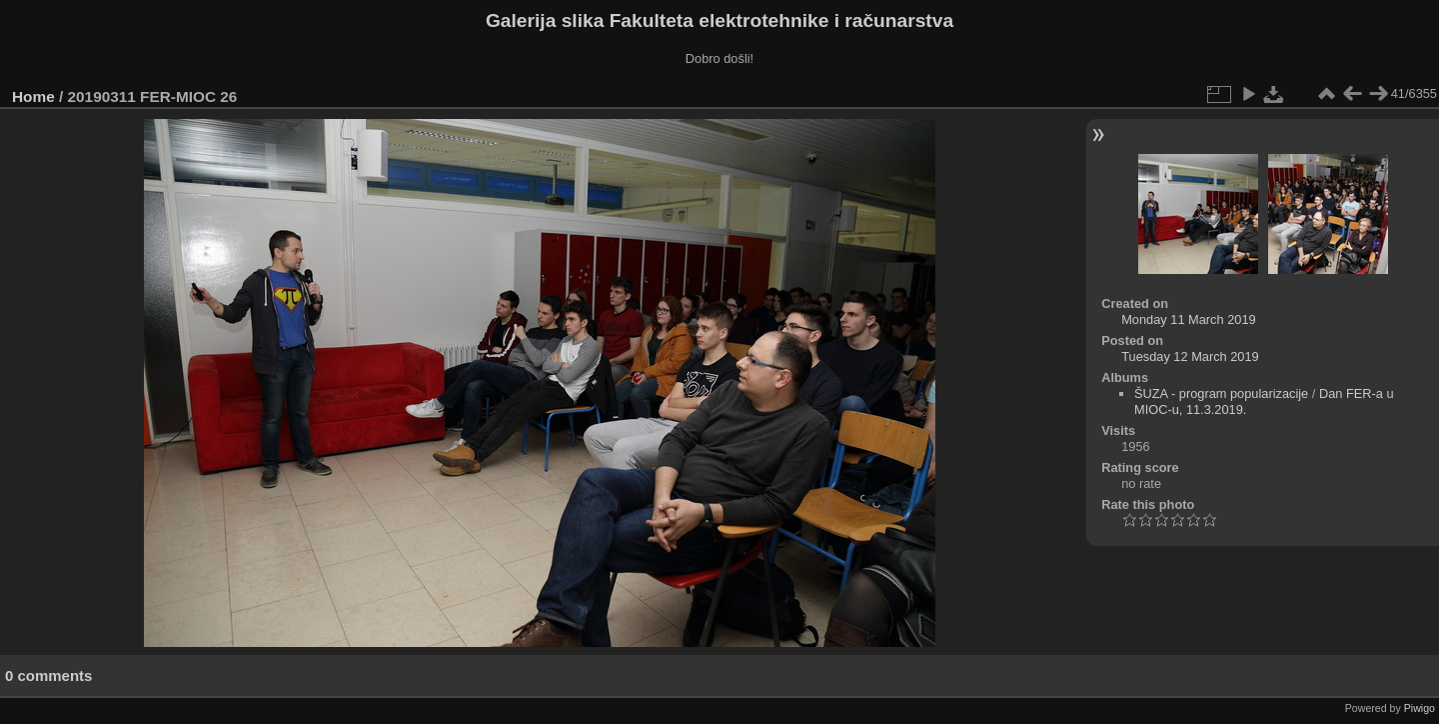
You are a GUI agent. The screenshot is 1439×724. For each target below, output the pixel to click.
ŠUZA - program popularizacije (1221, 393)
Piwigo (1419, 708)
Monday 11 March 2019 (1188, 319)
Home (33, 96)
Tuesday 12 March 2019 (1190, 356)
